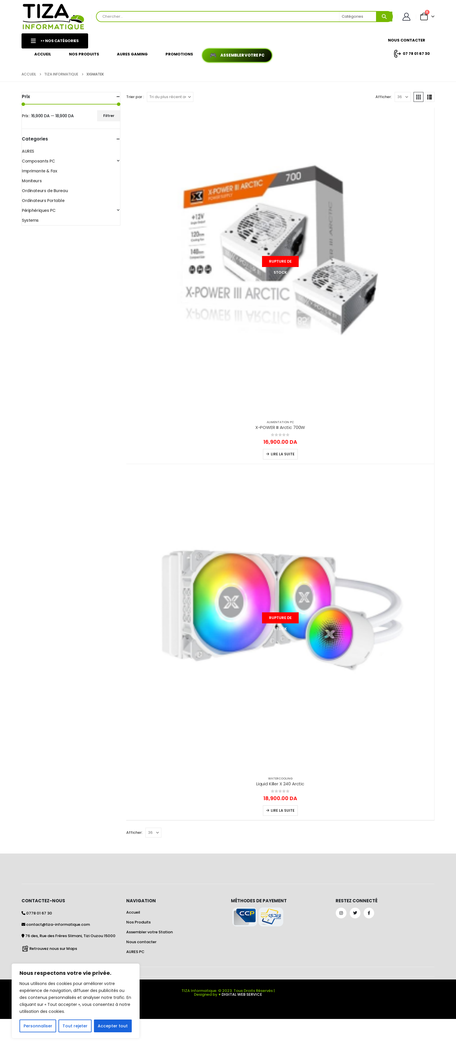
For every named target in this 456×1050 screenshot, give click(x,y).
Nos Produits (84, 54)
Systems (30, 220)
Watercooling (280, 778)
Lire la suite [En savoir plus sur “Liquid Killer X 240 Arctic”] (283, 810)
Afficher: (383, 97)
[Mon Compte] (406, 17)
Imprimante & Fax (39, 171)
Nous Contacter (406, 40)
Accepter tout (113, 1026)
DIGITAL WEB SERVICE (242, 994)
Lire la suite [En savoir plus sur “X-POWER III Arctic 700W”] (283, 454)
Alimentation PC (280, 422)
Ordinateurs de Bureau (45, 191)
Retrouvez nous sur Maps (53, 948)
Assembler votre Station (149, 932)
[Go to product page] (280, 261)
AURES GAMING (132, 54)
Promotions (179, 54)
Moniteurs (32, 181)
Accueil (42, 54)
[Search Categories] (358, 16)
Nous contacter (141, 942)
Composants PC (38, 161)
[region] (76, 1001)
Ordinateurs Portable (43, 200)
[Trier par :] (170, 97)
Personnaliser (38, 1026)
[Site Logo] (54, 16)
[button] (418, 97)
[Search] (384, 16)
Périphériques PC (38, 210)
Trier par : (135, 97)
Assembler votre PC (242, 55)
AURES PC (135, 952)
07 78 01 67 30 (411, 53)
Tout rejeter (75, 1026)
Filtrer (108, 115)
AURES (28, 151)
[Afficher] (403, 97)
